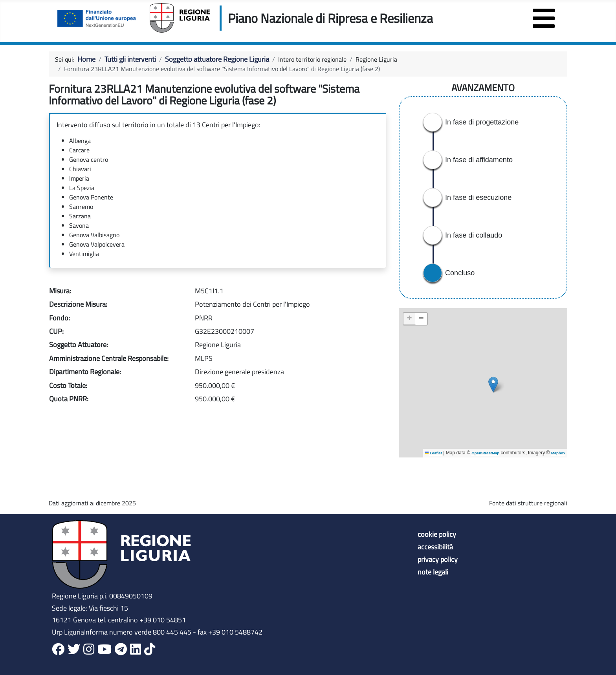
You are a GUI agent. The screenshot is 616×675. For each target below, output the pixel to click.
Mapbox (558, 453)
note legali (433, 572)
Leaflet (433, 453)
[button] (493, 385)
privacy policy (438, 559)
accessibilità (435, 547)
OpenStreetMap (485, 453)
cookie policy (437, 534)
